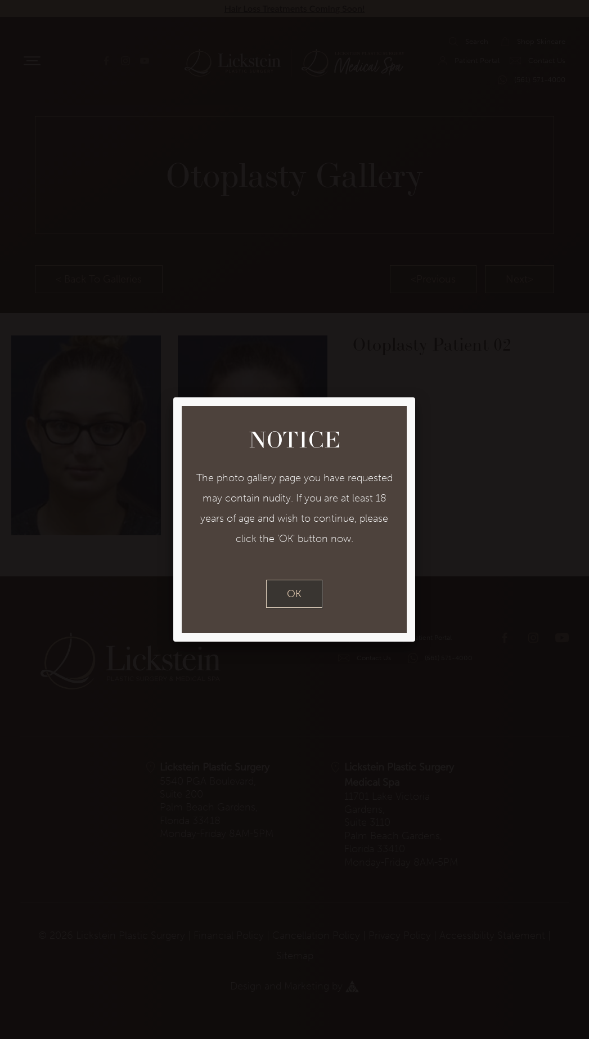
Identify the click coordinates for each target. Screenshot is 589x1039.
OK (294, 594)
